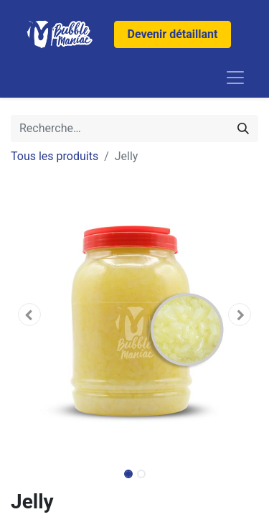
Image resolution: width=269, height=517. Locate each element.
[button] (29, 314)
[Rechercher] (243, 128)
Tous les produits (54, 156)
